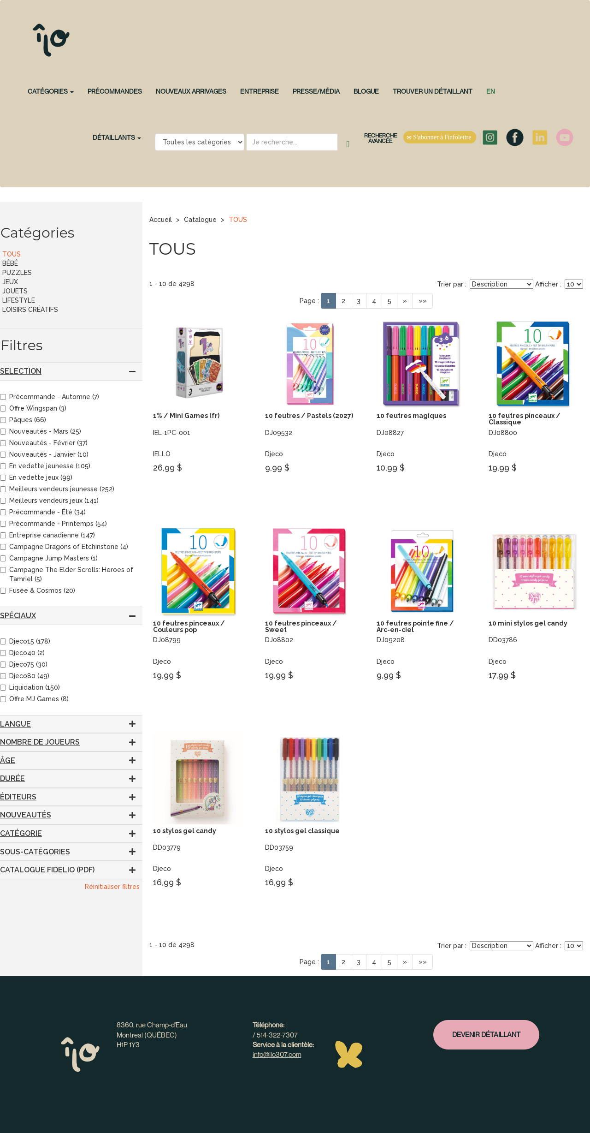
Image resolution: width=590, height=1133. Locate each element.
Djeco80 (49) (24, 676)
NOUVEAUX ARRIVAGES (191, 91)
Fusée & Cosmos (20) (37, 590)
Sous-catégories (35, 851)
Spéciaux (18, 615)
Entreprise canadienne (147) (47, 535)
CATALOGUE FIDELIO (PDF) (47, 869)
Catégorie (21, 833)
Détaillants (117, 137)
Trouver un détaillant (432, 91)
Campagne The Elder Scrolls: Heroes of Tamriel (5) (66, 574)
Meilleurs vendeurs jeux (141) (49, 500)
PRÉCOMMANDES (115, 91)
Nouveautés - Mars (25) (40, 431)
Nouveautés (25, 815)
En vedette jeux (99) (36, 477)
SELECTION (20, 371)
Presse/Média (316, 91)
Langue (15, 724)
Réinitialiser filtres (112, 886)
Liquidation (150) (30, 687)
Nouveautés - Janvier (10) (44, 454)
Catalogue (200, 219)
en (490, 91)
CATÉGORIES (51, 91)
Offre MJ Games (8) (34, 699)
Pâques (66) (23, 419)
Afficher (546, 284)
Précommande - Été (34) (43, 512)
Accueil (160, 219)
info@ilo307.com (277, 1054)
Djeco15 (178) (25, 641)
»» (423, 300)
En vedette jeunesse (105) (45, 466)
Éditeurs (18, 797)
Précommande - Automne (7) (49, 396)
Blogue (366, 91)
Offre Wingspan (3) (33, 408)
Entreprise (259, 91)
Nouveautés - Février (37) (44, 443)
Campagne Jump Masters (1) (49, 558)
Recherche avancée (380, 138)
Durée (12, 778)
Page (308, 300)
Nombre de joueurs (40, 742)
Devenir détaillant (486, 1034)
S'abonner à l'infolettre (440, 137)
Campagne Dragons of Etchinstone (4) (64, 546)
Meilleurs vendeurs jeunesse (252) (57, 489)
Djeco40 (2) (22, 652)
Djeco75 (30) (23, 664)
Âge (7, 760)
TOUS (238, 219)
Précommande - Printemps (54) (53, 523)
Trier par (450, 284)
